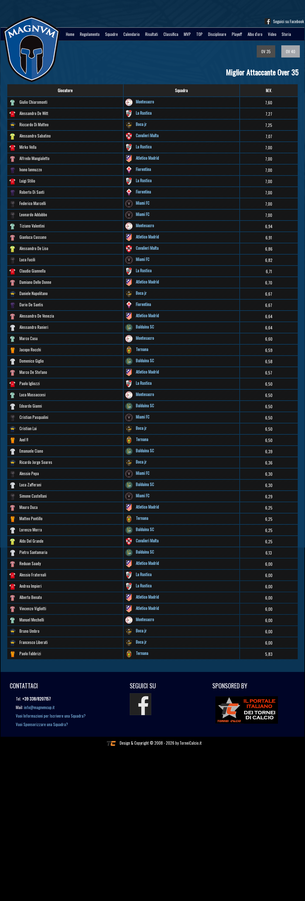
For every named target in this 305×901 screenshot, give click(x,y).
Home (70, 34)
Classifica (170, 34)
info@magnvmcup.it (39, 707)
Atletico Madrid (147, 158)
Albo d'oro (255, 34)
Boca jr (141, 124)
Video (272, 34)
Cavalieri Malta (147, 135)
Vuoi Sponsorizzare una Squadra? (42, 724)
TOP (199, 34)
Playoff (237, 34)
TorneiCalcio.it (191, 743)
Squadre (111, 34)
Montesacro (145, 102)
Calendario (131, 34)
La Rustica (144, 113)
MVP (187, 34)
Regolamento (90, 34)
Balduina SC (145, 327)
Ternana (142, 349)
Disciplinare (217, 34)
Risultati (151, 34)
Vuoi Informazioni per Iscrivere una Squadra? (51, 716)
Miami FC (142, 203)
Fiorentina (143, 169)
